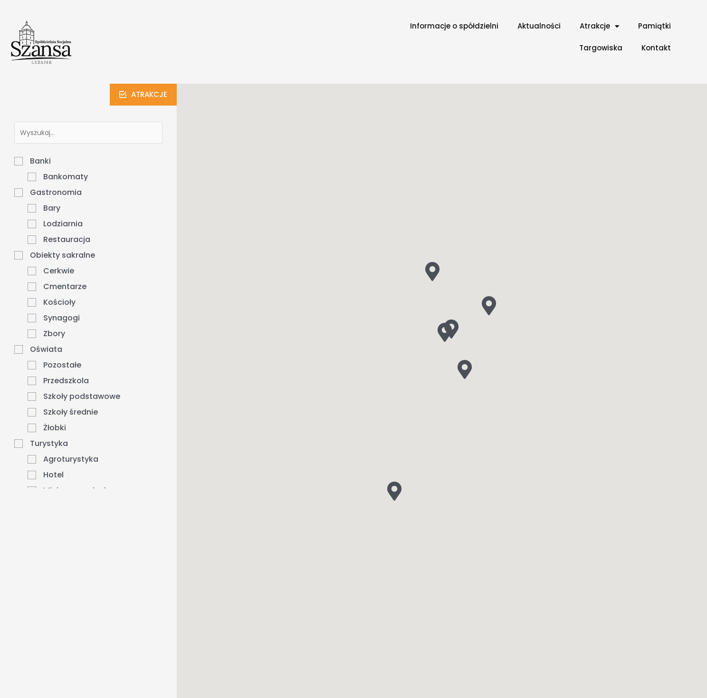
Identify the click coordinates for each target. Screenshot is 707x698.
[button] (143, 95)
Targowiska (600, 48)
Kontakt (656, 48)
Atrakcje (599, 26)
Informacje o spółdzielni (454, 26)
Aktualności (539, 26)
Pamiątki (654, 26)
